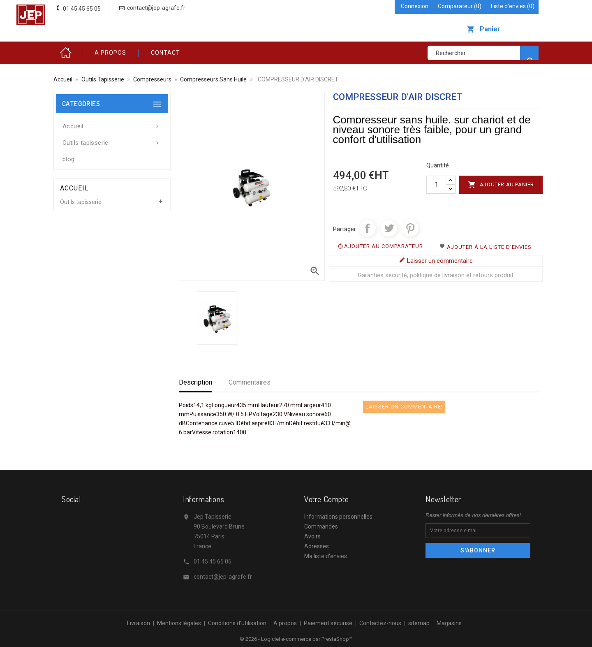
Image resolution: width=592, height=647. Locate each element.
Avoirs (312, 536)
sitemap (419, 623)
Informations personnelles (338, 516)
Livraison (138, 623)
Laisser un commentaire (436, 260)
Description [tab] (195, 382)
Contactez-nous (380, 623)
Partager (367, 228)
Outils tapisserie (112, 140)
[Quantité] (436, 185)
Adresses (316, 546)
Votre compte (326, 498)
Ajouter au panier (501, 185)
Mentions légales (179, 623)
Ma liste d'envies (325, 556)
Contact (165, 52)
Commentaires (250, 382)
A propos (110, 52)
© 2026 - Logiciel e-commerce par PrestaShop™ (296, 639)
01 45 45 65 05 (212, 561)
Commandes (321, 526)
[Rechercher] (483, 53)
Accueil (67, 53)
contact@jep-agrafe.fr (223, 576)
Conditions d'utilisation (237, 623)
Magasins (449, 623)
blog (68, 159)
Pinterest (410, 228)
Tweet (389, 228)
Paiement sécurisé (328, 623)
